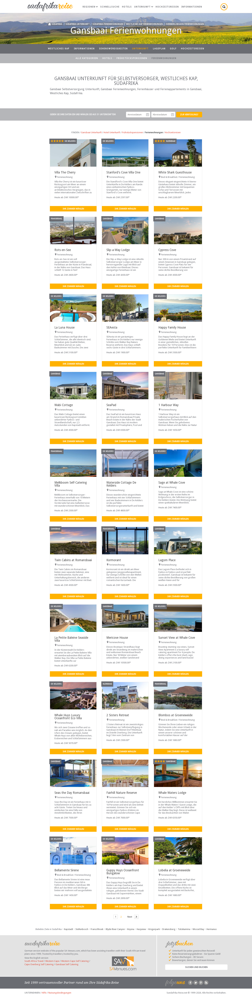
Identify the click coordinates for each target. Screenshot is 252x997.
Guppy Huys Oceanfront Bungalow (122, 872)
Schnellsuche (110, 7)
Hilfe (44, 992)
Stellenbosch (81, 929)
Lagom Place (167, 560)
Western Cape (52, 961)
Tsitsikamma (184, 929)
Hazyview (141, 929)
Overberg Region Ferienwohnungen (185, 24)
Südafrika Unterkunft (77, 24)
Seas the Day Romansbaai (71, 792)
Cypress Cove (167, 250)
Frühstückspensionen (132, 58)
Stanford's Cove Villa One (123, 172)
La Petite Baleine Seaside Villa (71, 639)
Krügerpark (154, 929)
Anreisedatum (147, 114)
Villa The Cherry (64, 172)
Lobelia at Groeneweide (174, 870)
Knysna (130, 929)
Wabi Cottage (63, 405)
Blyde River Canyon (115, 929)
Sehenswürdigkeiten (113, 48)
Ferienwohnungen (164, 58)
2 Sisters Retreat (117, 715)
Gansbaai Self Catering (66, 964)
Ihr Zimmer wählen (73, 208)
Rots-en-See (62, 250)
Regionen (90, 7)
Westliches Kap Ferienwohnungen (144, 24)
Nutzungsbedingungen (59, 992)
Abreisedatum (172, 114)
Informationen (191, 7)
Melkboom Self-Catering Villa (70, 484)
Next (129, 916)
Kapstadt (68, 929)
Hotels (127, 7)
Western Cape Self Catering (75, 961)
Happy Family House (172, 327)
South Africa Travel (33, 961)
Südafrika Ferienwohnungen (107, 24)
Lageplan (159, 48)
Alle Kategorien (87, 58)
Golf (173, 48)
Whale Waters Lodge (172, 792)
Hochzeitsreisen (167, 7)
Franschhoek (97, 929)
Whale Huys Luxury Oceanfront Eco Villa (68, 716)
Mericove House (117, 637)
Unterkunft (143, 7)
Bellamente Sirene (66, 870)
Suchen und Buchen (196, 967)
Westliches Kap (58, 48)
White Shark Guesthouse (175, 172)
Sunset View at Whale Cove (176, 637)
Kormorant (113, 560)
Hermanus (211, 929)
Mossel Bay (198, 929)
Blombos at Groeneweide (175, 715)
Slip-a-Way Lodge (118, 250)
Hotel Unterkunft (112, 132)
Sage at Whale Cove (171, 482)
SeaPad (111, 405)
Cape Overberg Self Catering (39, 964)
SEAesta (111, 327)
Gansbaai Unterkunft (91, 132)
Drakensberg (168, 929)
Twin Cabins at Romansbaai (73, 560)
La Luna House (64, 327)
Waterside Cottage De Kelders (121, 484)
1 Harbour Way (168, 405)
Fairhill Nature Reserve (121, 792)
